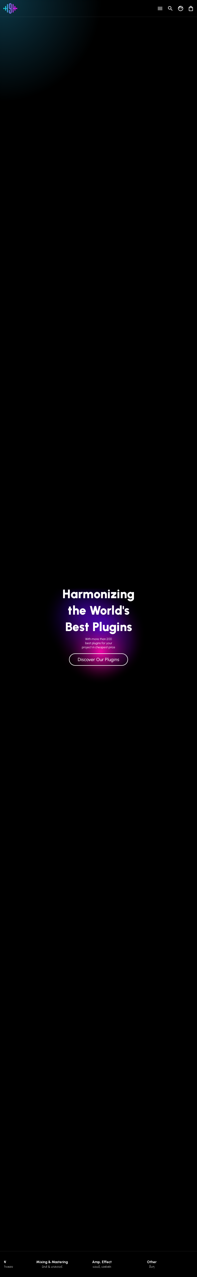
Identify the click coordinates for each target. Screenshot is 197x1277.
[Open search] (170, 8)
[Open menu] (160, 8)
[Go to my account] (181, 8)
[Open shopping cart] (191, 7)
